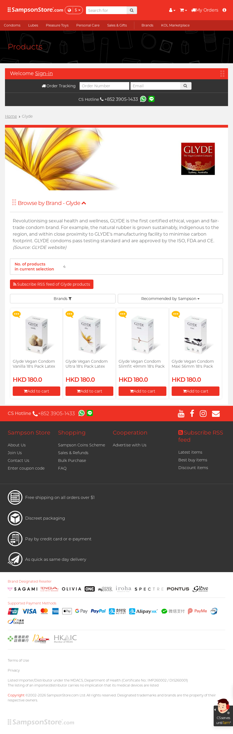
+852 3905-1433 (119, 99)
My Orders (204, 10)
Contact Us (18, 460)
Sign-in (44, 73)
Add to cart (36, 391)
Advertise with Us (129, 445)
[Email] (155, 86)
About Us (17, 445)
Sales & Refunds (73, 452)
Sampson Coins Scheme (81, 445)
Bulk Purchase (72, 460)
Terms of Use (18, 660)
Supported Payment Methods (32, 603)
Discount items (193, 467)
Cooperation (130, 432)
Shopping (72, 432)
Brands (63, 298)
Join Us (15, 452)
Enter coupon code (26, 468)
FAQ (62, 468)
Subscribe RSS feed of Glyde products (51, 284)
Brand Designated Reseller (30, 581)
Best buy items (192, 459)
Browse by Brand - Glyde (52, 203)
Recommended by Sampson (170, 298)
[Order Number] (104, 86)
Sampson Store (29, 432)
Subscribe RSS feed (200, 436)
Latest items (190, 452)
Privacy (14, 670)
